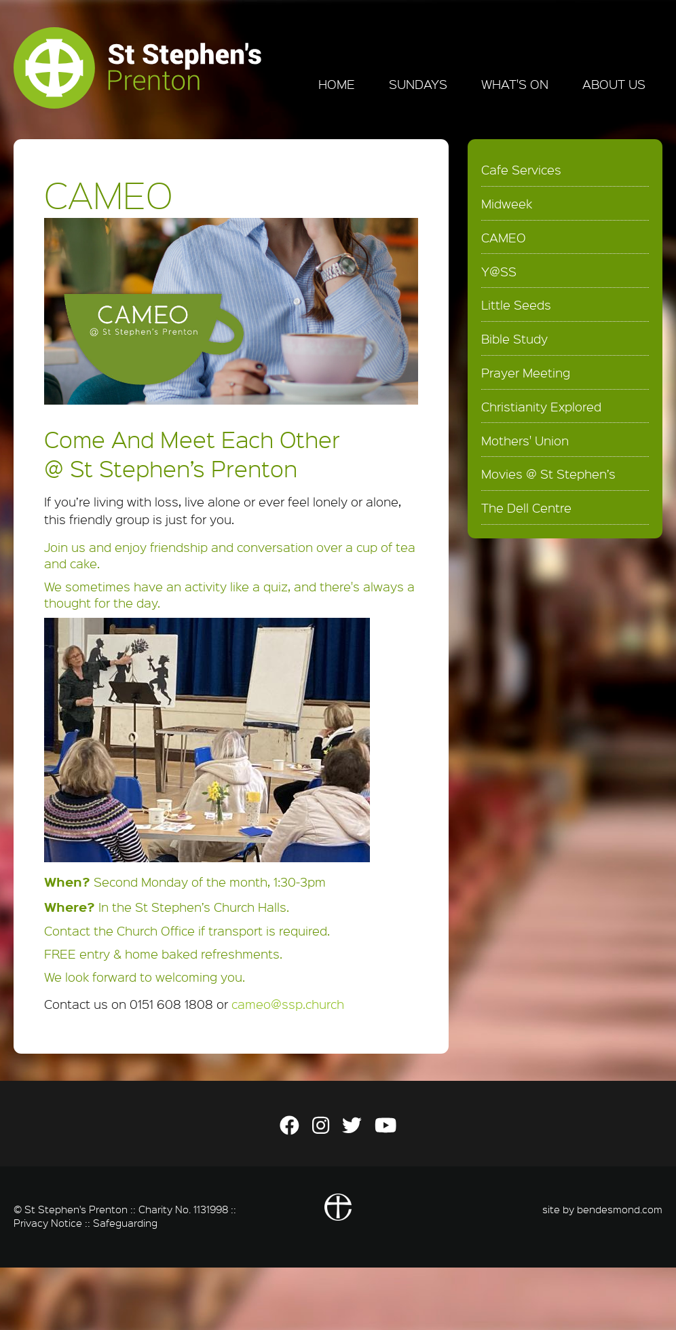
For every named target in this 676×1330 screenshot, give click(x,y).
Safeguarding (125, 1223)
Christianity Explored (541, 407)
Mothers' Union (525, 440)
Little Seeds (516, 305)
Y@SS (499, 271)
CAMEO (503, 237)
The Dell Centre (526, 508)
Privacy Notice (48, 1223)
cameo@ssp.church (287, 1004)
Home (336, 84)
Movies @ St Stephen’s (548, 474)
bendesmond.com (619, 1209)
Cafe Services (521, 170)
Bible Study (514, 339)
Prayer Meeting (525, 373)
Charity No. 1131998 (183, 1209)
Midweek (506, 204)
